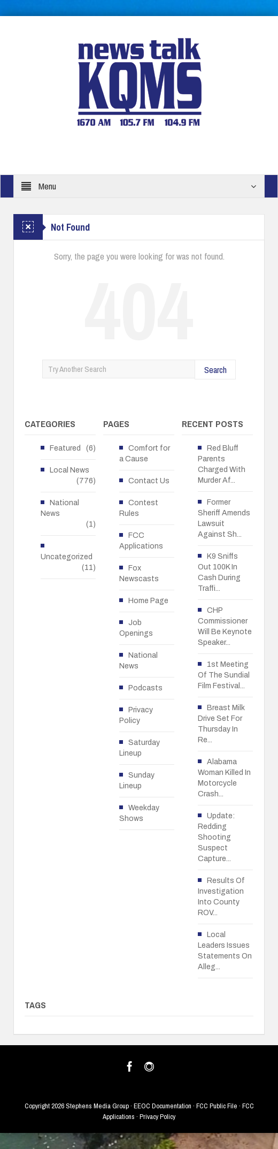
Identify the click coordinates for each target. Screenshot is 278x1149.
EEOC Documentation (162, 1105)
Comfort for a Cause (144, 453)
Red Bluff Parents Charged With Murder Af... (221, 464)
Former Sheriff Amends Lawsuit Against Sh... (224, 518)
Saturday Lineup (139, 748)
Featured (65, 448)
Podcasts (145, 688)
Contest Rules (138, 508)
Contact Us (148, 481)
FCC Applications (141, 540)
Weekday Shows (139, 813)
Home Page (148, 601)
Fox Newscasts (139, 573)
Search (215, 369)
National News (60, 508)
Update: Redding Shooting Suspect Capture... (216, 837)
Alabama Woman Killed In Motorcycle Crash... (224, 778)
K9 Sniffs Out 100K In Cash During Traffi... (219, 572)
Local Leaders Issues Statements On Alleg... (225, 951)
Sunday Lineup (137, 780)
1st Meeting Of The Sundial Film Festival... (224, 675)
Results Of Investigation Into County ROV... (221, 897)
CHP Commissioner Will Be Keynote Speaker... (225, 626)
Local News (69, 470)
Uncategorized (66, 557)
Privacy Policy (136, 715)
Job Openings (136, 628)
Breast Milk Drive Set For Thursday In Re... (221, 724)
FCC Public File (216, 1105)
